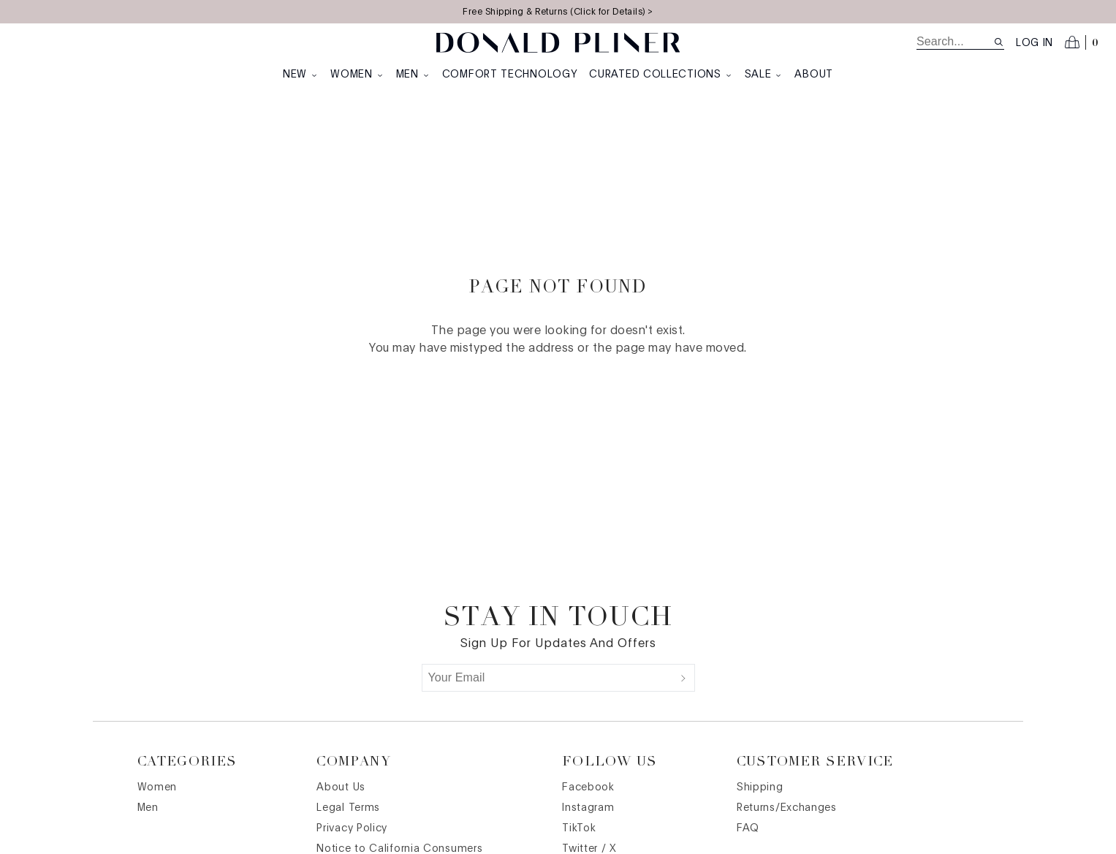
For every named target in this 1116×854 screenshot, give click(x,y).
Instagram (588, 808)
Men (413, 74)
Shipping (760, 787)
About (813, 74)
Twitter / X (589, 849)
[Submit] (683, 678)
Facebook (588, 787)
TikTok (579, 828)
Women (357, 74)
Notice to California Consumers (399, 849)
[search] (954, 41)
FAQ (748, 828)
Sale (764, 74)
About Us (340, 787)
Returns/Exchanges (787, 808)
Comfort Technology (510, 74)
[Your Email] (547, 678)
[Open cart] (1081, 42)
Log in (1034, 43)
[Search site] (998, 42)
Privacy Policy (351, 828)
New (301, 74)
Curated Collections (660, 74)
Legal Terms (348, 808)
